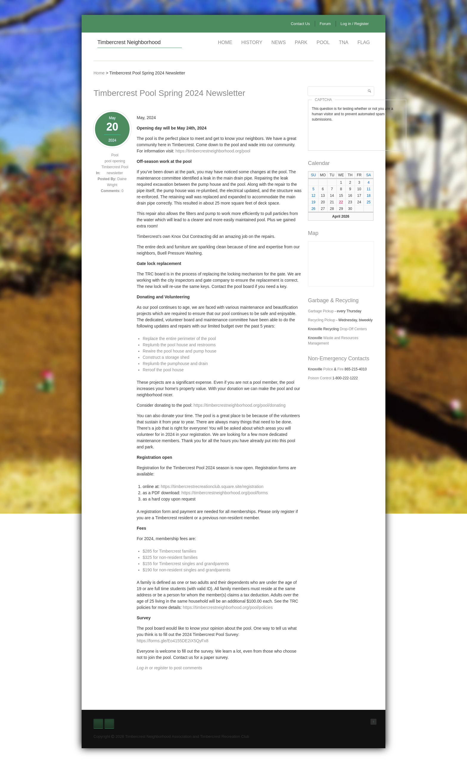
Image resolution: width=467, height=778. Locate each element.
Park (301, 42)
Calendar (319, 163)
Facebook (98, 723)
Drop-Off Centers (353, 329)
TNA (343, 42)
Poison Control (319, 378)
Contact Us (300, 23)
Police (328, 369)
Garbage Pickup (321, 311)
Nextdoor (109, 723)
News (278, 42)
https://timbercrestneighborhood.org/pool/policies (227, 607)
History (251, 42)
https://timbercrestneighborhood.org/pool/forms (224, 492)
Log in (142, 667)
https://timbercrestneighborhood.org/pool (212, 151)
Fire (340, 369)
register (161, 667)
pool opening (115, 161)
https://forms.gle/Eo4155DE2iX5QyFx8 (172, 640)
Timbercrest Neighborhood (129, 42)
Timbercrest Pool (114, 167)
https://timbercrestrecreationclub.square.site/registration (212, 486)
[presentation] (357, 133)
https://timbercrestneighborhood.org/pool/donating (240, 405)
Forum (325, 23)
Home (225, 42)
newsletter (115, 173)
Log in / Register (354, 23)
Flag (363, 42)
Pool (323, 42)
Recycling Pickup (321, 320)
